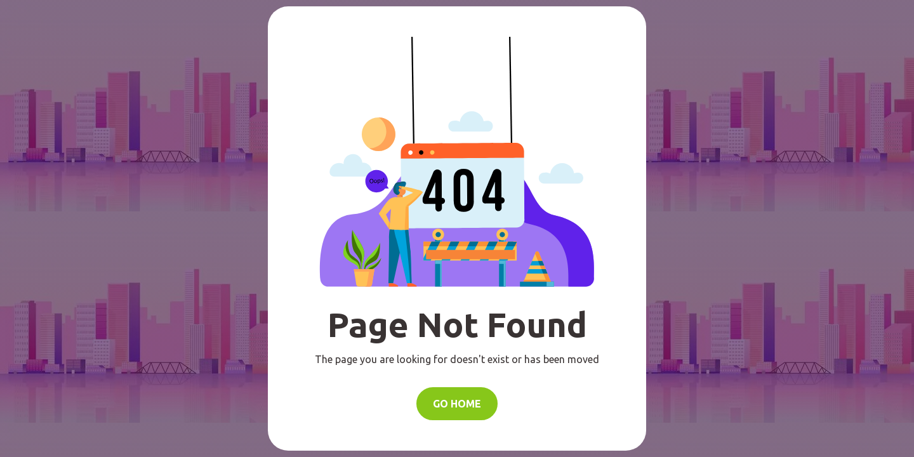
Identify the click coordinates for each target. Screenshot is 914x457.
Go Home (457, 403)
